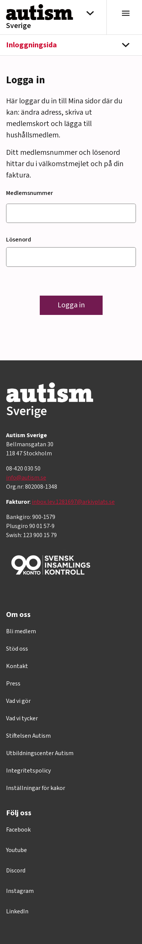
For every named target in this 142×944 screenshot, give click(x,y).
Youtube (16, 850)
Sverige (18, 25)
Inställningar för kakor (35, 788)
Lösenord (18, 239)
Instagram (20, 891)
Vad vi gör (18, 701)
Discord (15, 870)
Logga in (71, 305)
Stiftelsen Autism (28, 736)
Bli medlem (21, 631)
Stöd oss (17, 649)
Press (13, 683)
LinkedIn (17, 911)
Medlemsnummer (29, 193)
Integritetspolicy (28, 770)
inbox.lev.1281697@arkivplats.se (73, 502)
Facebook (18, 830)
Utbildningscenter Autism (39, 753)
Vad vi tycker (22, 718)
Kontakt (17, 666)
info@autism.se (26, 478)
